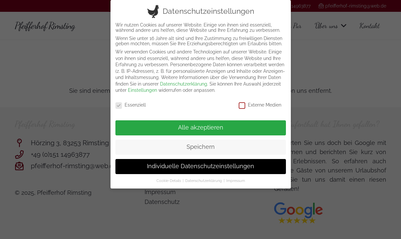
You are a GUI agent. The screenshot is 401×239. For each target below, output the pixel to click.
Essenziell (130, 102)
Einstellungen (142, 87)
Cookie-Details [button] (169, 177)
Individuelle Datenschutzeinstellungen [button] (200, 163)
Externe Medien (260, 102)
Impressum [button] (235, 177)
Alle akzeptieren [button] (200, 124)
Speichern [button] (201, 143)
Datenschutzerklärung (183, 80)
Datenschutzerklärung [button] (204, 177)
